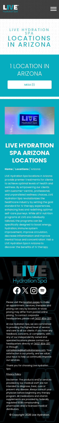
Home (9, 169)
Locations (21, 169)
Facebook (17, 290)
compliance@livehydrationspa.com (25, 350)
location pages (31, 302)
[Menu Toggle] (53, 9)
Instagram (34, 290)
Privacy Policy (13, 374)
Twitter (25, 290)
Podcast (42, 290)
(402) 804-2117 (43, 318)
